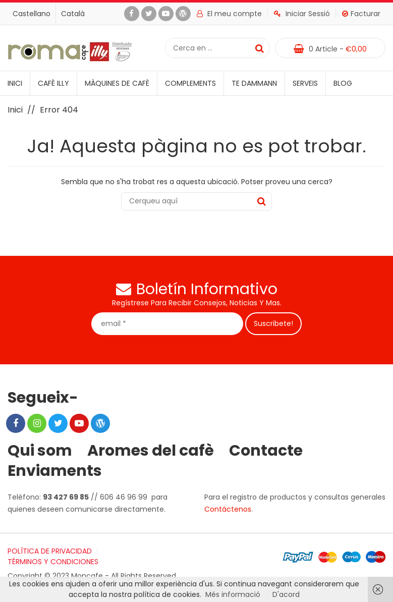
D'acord (286, 594)
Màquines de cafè (117, 83)
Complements (190, 83)
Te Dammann (254, 83)
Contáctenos (227, 509)
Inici (15, 83)
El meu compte (229, 14)
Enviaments (55, 471)
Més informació (232, 594)
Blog (342, 83)
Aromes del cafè (150, 451)
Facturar (361, 14)
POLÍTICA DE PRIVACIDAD (50, 551)
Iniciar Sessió (302, 14)
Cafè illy (53, 83)
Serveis (305, 83)
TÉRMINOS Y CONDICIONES (53, 562)
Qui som (40, 451)
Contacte (266, 451)
